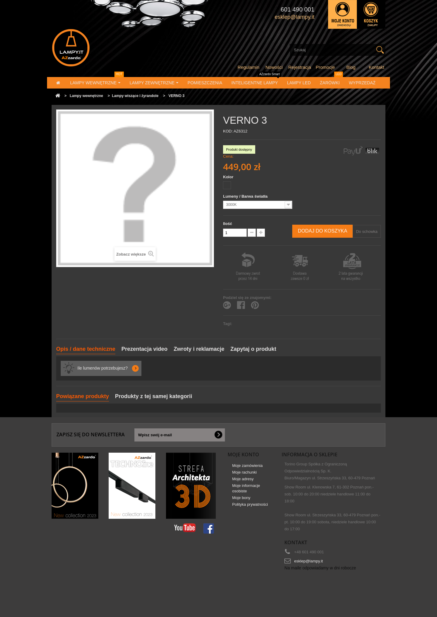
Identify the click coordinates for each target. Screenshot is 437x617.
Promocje (325, 67)
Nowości (274, 67)
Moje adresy (243, 481)
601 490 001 (297, 9)
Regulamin (248, 67)
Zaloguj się (342, 14)
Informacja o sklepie (309, 454)
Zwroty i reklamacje (199, 349)
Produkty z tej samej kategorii (153, 396)
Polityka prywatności (250, 506)
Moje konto (243, 454)
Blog (350, 67)
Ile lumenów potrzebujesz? (102, 368)
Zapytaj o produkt (253, 349)
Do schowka (367, 231)
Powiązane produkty (82, 396)
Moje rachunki (244, 474)
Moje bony (241, 500)
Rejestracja (299, 67)
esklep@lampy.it (308, 561)
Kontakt (376, 67)
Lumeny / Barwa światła (246, 196)
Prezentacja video (144, 349)
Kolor (229, 177)
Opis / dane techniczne (85, 349)
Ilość (227, 223)
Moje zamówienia (247, 467)
